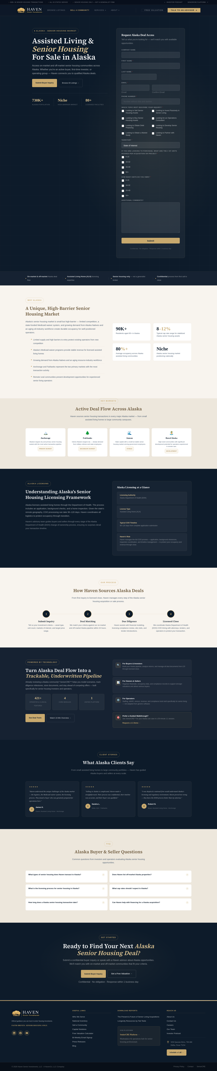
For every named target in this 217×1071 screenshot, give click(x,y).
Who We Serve (78, 1017)
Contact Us (171, 1021)
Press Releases (79, 1041)
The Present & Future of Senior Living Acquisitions (138, 1017)
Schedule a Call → (177, 1052)
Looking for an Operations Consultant (166, 119)
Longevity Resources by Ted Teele (132, 1021)
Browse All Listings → (70, 83)
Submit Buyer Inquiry (45, 83)
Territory (127, 140)
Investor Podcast (173, 2)
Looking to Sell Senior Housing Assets (134, 111)
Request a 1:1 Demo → (131, 723)
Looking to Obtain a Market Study (136, 134)
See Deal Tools (35, 718)
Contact (190, 1067)
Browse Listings (63, 10)
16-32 (128, 162)
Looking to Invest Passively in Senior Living (167, 111)
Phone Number (129, 96)
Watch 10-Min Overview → (60, 718)
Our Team (171, 1029)
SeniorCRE (201, 1067)
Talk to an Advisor (184, 10)
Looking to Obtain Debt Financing (135, 126)
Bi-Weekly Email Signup (82, 1037)
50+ (127, 172)
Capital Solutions (79, 1029)
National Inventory (79, 1021)
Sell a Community (86, 10)
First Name (127, 61)
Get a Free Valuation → (121, 974)
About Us (171, 1017)
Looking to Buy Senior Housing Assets (134, 119)
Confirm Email (158, 92)
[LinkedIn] (14, 1032)
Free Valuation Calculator (82, 1033)
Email (124, 92)
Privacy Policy (179, 1067)
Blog (74, 1046)
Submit (150, 241)
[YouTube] (26, 1032)
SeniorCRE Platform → (130, 1035)
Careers (170, 1025)
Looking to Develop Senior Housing (166, 126)
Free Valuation (153, 10)
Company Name (128, 50)
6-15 (127, 157)
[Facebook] (20, 1032)
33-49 (128, 167)
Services (107, 10)
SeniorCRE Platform (198, 2)
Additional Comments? (133, 200)
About (122, 10)
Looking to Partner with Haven (165, 134)
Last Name (127, 72)
